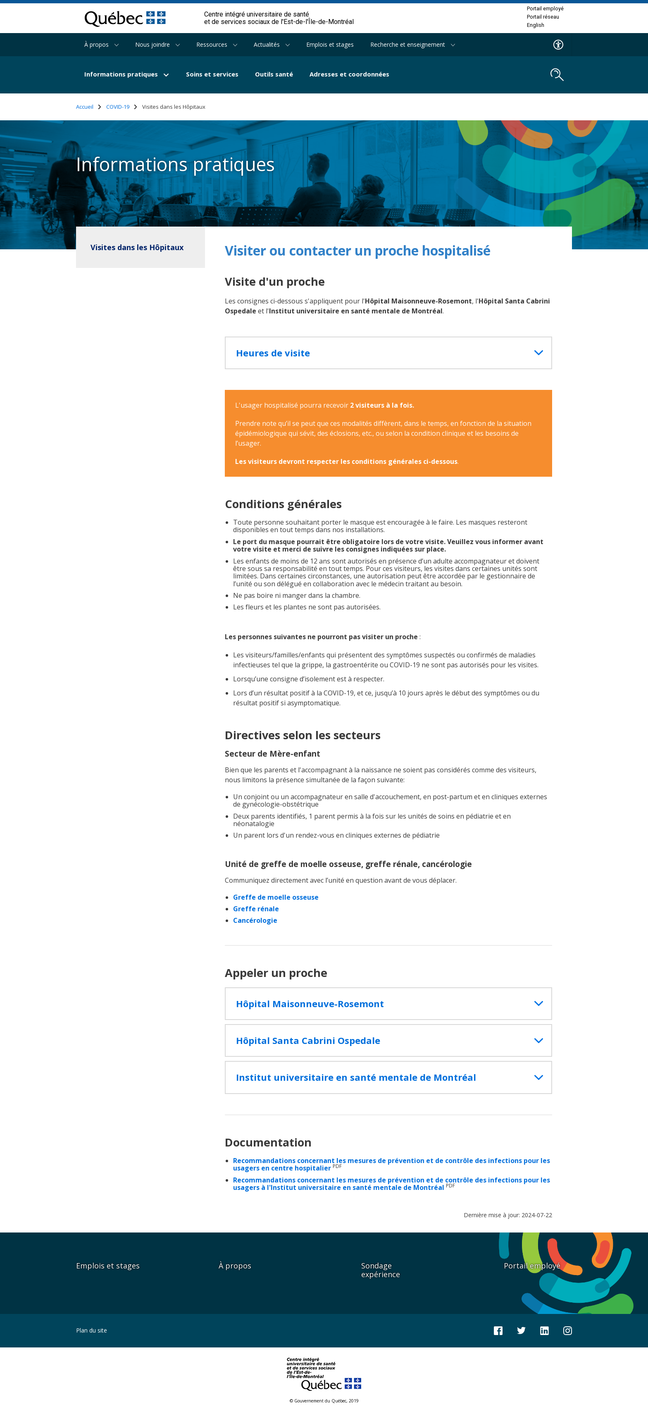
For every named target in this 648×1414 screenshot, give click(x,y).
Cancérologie (255, 920)
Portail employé (545, 9)
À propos (235, 1266)
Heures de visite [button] (273, 353)
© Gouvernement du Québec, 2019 (324, 1401)
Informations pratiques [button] (126, 74)
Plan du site (91, 1330)
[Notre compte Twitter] (521, 1330)
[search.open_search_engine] (557, 74)
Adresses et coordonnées (349, 74)
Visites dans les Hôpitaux (137, 247)
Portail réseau (543, 17)
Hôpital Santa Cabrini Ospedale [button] (308, 1040)
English (535, 25)
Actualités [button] (272, 44)
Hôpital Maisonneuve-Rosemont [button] (310, 1003)
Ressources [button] (216, 44)
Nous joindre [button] (157, 44)
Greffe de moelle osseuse (276, 897)
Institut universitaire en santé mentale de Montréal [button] (356, 1077)
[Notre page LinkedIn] (544, 1330)
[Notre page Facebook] (498, 1330)
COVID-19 (121, 107)
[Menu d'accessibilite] (558, 44)
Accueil (88, 107)
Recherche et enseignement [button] (412, 44)
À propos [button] (101, 44)
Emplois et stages (330, 44)
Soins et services (212, 74)
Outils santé (274, 74)
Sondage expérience (380, 1270)
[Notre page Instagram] (567, 1330)
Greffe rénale (256, 908)
